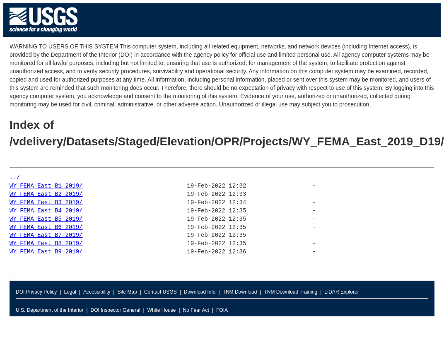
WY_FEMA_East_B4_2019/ (46, 211)
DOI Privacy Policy (36, 292)
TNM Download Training (290, 292)
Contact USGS (160, 292)
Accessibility (96, 292)
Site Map (127, 292)
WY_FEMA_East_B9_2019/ (46, 252)
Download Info (200, 292)
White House (161, 310)
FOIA (222, 310)
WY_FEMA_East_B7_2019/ (46, 235)
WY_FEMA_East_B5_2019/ (46, 219)
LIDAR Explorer (341, 292)
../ (15, 178)
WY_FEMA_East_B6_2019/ (46, 227)
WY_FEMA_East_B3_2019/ (46, 203)
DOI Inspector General (115, 310)
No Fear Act (196, 310)
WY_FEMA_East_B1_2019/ (46, 186)
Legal (70, 292)
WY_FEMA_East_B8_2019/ (46, 244)
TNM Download (240, 292)
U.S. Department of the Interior (49, 310)
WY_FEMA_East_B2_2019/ (46, 194)
